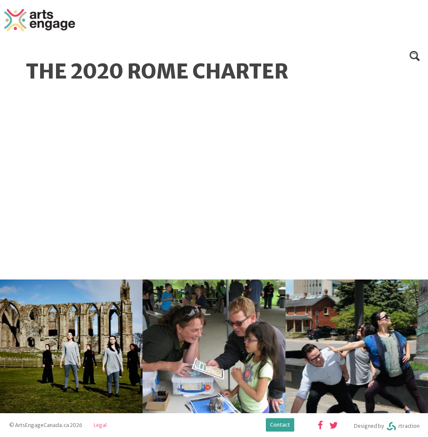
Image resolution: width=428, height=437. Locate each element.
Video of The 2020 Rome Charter (142, 178)
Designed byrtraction (387, 426)
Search (415, 56)
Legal (100, 425)
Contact (280, 425)
